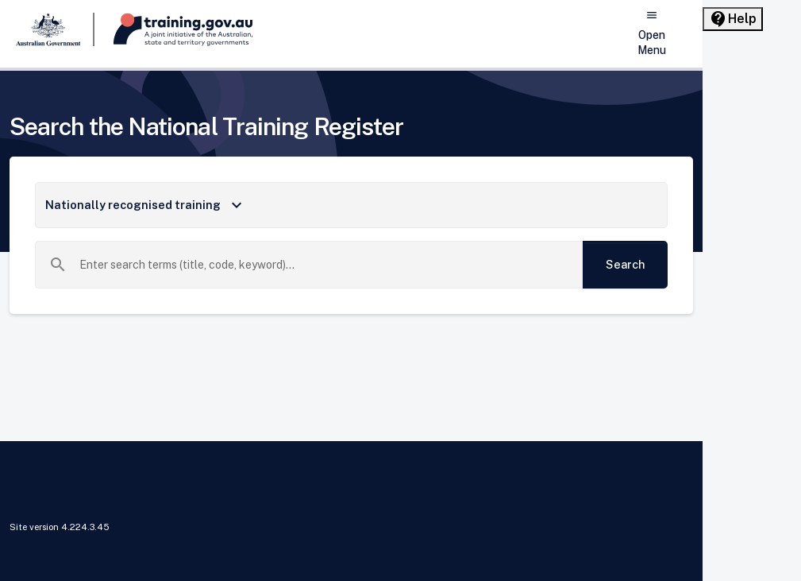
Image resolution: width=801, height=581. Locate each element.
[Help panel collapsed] (733, 19)
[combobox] (325, 264)
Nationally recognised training (145, 205)
